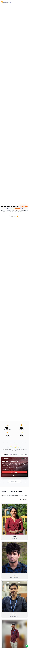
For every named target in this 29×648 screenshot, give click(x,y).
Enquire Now (14, 475)
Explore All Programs (14, 481)
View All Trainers (23, 499)
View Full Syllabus (14, 472)
